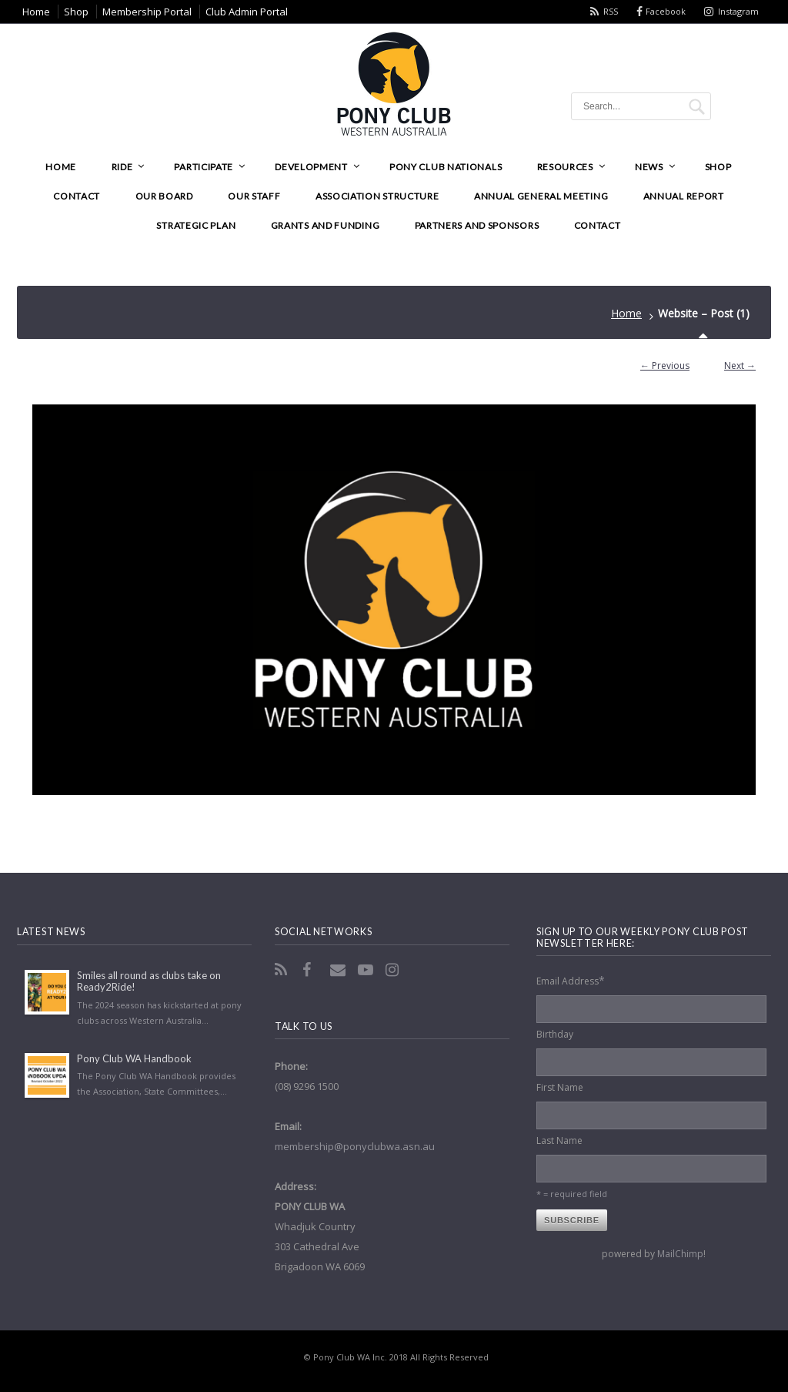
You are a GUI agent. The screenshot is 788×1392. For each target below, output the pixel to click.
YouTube (367, 970)
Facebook (666, 11)
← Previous (665, 365)
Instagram (738, 11)
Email (339, 970)
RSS (610, 11)
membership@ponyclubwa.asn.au (355, 1146)
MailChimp (680, 1253)
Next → (740, 365)
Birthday (554, 1034)
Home (626, 313)
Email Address (570, 980)
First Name (559, 1087)
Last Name (559, 1140)
